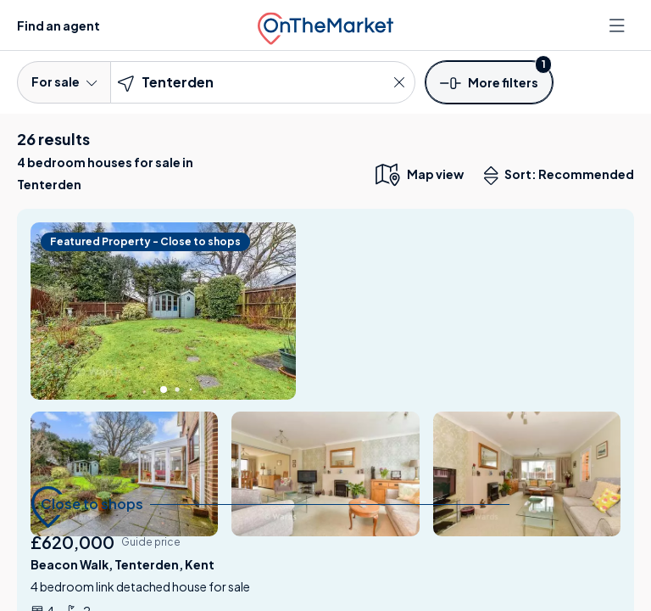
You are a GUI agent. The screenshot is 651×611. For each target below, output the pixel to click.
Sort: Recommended (563, 175)
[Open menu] (619, 25)
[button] (489, 81)
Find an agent (58, 25)
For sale (64, 81)
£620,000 (72, 541)
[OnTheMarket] (325, 25)
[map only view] (418, 174)
